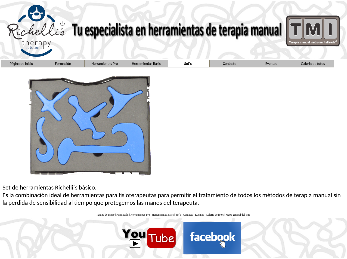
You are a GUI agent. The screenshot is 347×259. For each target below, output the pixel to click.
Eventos (199, 214)
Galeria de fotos (215, 214)
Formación (122, 214)
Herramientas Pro (140, 214)
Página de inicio (106, 214)
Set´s (178, 214)
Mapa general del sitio (238, 214)
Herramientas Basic (163, 214)
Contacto (188, 214)
